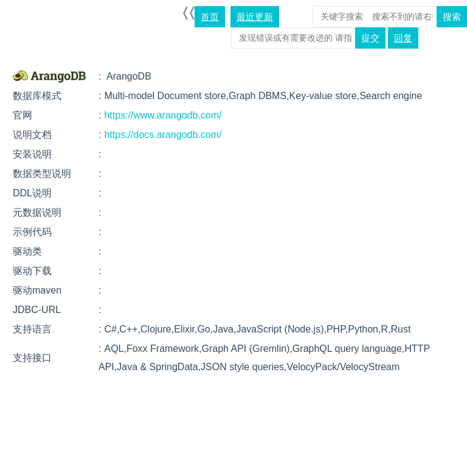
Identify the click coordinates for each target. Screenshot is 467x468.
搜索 (452, 17)
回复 (403, 38)
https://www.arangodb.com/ (162, 115)
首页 (210, 17)
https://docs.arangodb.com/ (162, 134)
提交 (370, 38)
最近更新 (255, 17)
